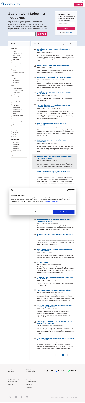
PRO (25, 5)
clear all (25, 44)
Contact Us (28, 380)
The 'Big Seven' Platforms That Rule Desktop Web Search (54, 50)
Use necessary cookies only (42, 211)
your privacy (69, 33)
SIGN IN (63, 5)
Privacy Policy (29, 387)
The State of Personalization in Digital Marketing (54, 78)
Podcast (74, 1)
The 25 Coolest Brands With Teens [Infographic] (53, 66)
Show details (68, 207)
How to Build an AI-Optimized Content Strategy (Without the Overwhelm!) (53, 106)
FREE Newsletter (63, 1)
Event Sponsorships (13, 382)
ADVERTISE (55, 5)
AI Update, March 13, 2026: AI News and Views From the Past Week (55, 278)
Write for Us (11, 383)
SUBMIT (66, 29)
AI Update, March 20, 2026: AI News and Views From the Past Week (55, 93)
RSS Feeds (11, 372)
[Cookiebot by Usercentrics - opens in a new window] (68, 190)
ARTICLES (31, 5)
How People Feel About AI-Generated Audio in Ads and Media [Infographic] (54, 323)
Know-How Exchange (31, 382)
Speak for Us (11, 385)
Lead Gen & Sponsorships (14, 380)
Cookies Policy (29, 388)
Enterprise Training (30, 372)
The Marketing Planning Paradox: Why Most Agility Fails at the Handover (54, 158)
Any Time (14, 137)
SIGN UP (70, 5)
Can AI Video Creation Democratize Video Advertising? (51, 141)
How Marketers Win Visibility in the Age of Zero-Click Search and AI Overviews (55, 340)
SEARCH (42, 35)
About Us (10, 370)
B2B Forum (28, 374)
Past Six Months (16, 133)
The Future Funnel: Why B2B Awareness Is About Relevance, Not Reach (54, 221)
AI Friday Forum (42, 263)
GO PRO (79, 5)
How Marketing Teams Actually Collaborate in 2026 (54, 291)
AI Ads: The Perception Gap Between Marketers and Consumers (55, 236)
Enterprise (70, 1)
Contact (79, 1)
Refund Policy (29, 383)
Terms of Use (29, 385)
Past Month (15, 131)
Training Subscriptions (31, 370)
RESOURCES (46, 5)
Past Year (14, 135)
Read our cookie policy (52, 201)
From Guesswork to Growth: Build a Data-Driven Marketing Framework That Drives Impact (53, 173)
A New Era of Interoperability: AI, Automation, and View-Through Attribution (54, 307)
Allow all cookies (64, 211)
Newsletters (11, 374)
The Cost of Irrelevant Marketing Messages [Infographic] (51, 125)
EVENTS (38, 5)
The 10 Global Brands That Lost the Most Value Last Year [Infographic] (54, 251)
